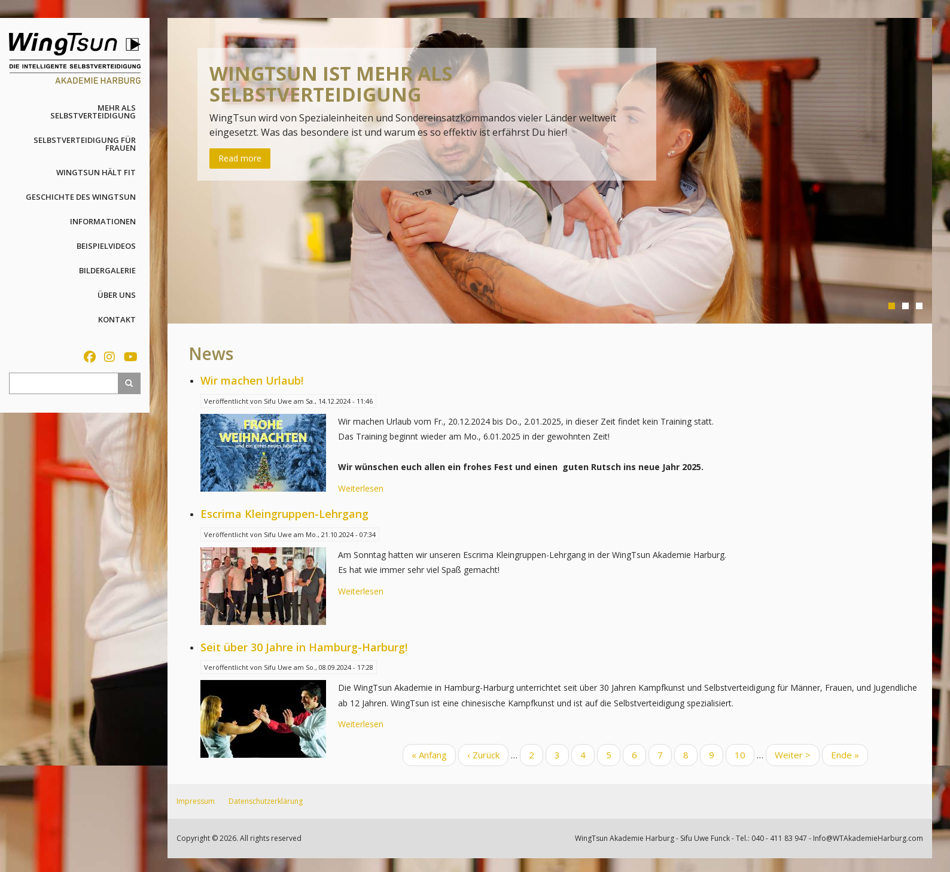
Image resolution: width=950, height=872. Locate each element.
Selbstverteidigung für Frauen (85, 144)
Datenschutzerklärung (266, 801)
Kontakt (117, 319)
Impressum (195, 801)
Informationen (103, 221)
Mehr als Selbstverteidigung (93, 111)
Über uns (117, 294)
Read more (239, 158)
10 (744, 754)
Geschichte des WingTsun (81, 196)
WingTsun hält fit (96, 172)
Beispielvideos (106, 245)
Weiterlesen (360, 488)
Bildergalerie (107, 270)
